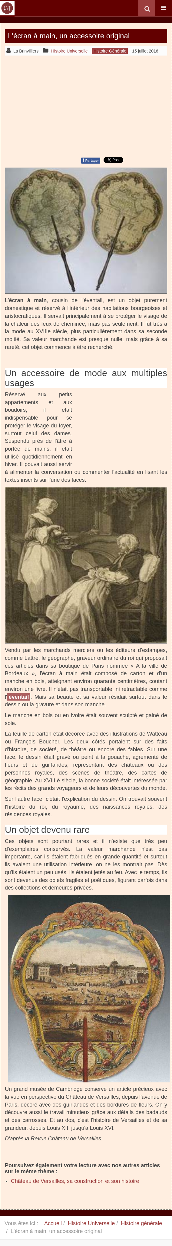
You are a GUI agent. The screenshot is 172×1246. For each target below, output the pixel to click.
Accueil (53, 1223)
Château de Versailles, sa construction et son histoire (75, 1181)
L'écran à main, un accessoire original (69, 36)
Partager (91, 160)
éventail (18, 697)
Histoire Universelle (91, 1223)
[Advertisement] (86, 105)
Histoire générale (141, 1223)
